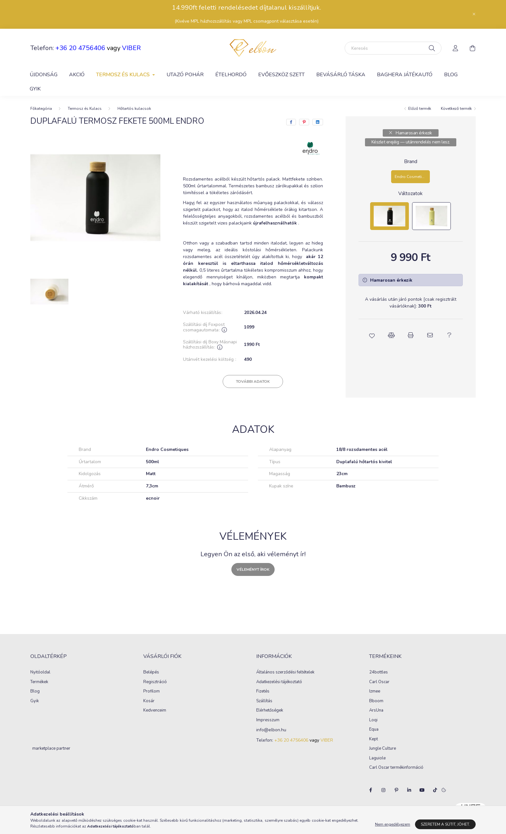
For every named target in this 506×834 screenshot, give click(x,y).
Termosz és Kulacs (85, 108)
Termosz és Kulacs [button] (123, 74)
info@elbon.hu (271, 730)
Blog (451, 74)
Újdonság (43, 74)
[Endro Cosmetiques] (410, 176)
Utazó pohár (185, 74)
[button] (371, 335)
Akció (77, 74)
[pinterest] (304, 122)
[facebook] (291, 122)
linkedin (409, 790)
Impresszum (267, 720)
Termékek (39, 682)
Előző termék (419, 108)
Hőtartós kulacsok (134, 108)
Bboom (376, 701)
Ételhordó (231, 74)
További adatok (253, 381)
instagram (383, 790)
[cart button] (472, 48)
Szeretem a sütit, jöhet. (445, 824)
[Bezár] (474, 14)
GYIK (35, 88)
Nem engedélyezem (392, 824)
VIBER (131, 48)
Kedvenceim (154, 710)
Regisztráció (155, 682)
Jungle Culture (382, 748)
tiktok (435, 790)
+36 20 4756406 (80, 48)
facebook (370, 790)
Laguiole (377, 758)
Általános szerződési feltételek (285, 672)
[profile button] (455, 48)
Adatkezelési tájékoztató (279, 682)
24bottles (378, 672)
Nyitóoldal (40, 672)
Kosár (149, 701)
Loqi (373, 720)
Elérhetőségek (269, 710)
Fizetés (262, 691)
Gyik (34, 701)
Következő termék (456, 108)
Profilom (151, 691)
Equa (374, 729)
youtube (422, 790)
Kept (373, 739)
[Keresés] (393, 48)
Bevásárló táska (340, 74)
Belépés (151, 672)
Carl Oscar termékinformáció (396, 767)
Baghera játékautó (404, 74)
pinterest (396, 790)
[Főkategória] (41, 108)
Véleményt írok (253, 569)
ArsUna (376, 710)
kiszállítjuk (304, 7)
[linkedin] (317, 122)
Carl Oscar (379, 682)
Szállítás (264, 701)
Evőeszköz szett (281, 74)
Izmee (374, 691)
